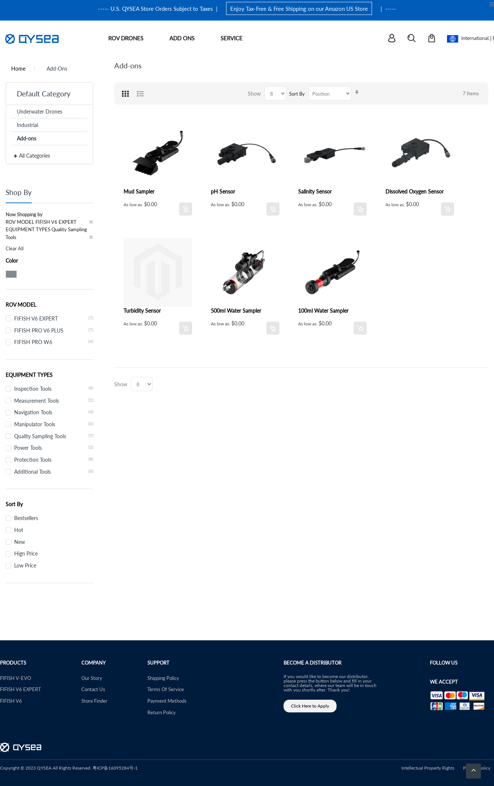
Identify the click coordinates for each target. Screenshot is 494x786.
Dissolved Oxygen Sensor (414, 191)
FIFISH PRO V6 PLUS (53, 330)
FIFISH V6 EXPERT (53, 318)
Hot (18, 529)
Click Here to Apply (310, 706)
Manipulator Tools (53, 424)
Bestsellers (26, 518)
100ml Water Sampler (323, 310)
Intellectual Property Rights (427, 768)
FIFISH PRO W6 (53, 342)
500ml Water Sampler (236, 310)
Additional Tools (53, 471)
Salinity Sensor (315, 191)
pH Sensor (223, 191)
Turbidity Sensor (142, 310)
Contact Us (93, 689)
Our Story (91, 677)
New (19, 541)
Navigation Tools (53, 412)
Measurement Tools (53, 400)
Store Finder (94, 700)
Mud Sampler (139, 191)
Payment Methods (167, 700)
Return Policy (161, 712)
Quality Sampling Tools (53, 436)
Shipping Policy (163, 677)
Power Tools (53, 447)
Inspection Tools (53, 388)
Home (18, 68)
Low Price (25, 565)
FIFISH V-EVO (15, 677)
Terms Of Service (165, 689)
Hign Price (26, 553)
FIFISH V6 (11, 700)
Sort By (297, 93)
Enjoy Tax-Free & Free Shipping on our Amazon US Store (299, 8)
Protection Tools (53, 459)
